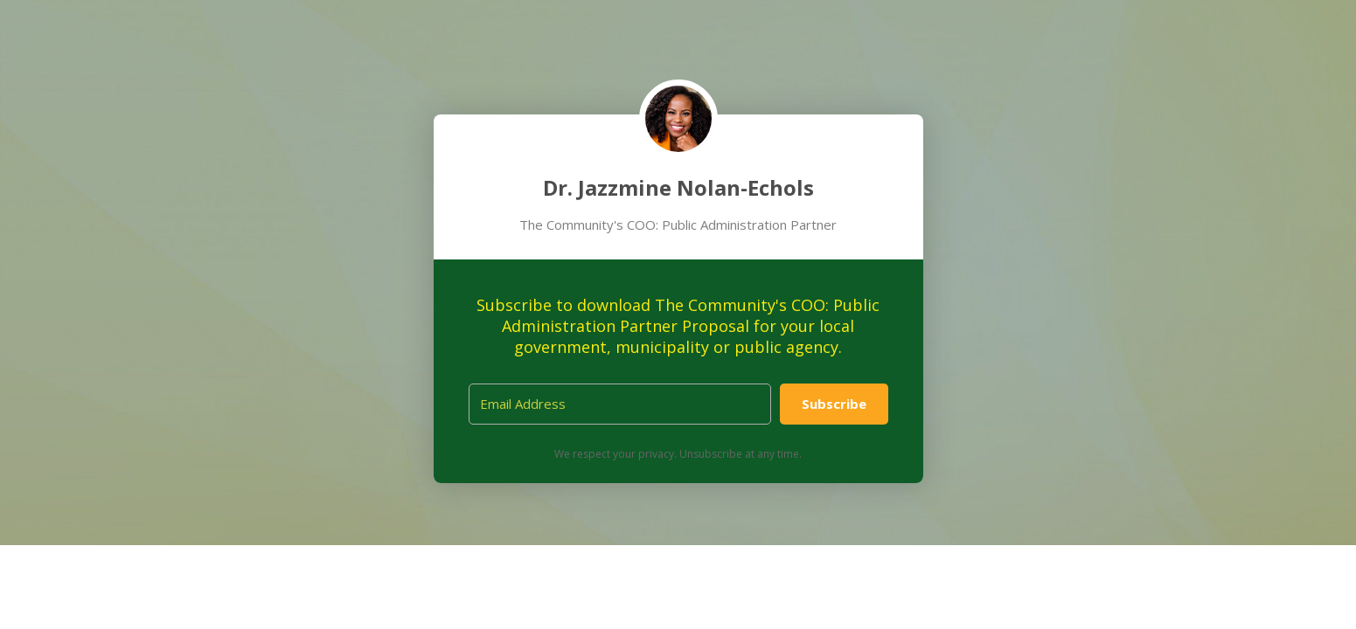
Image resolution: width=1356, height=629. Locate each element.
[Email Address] (620, 404)
